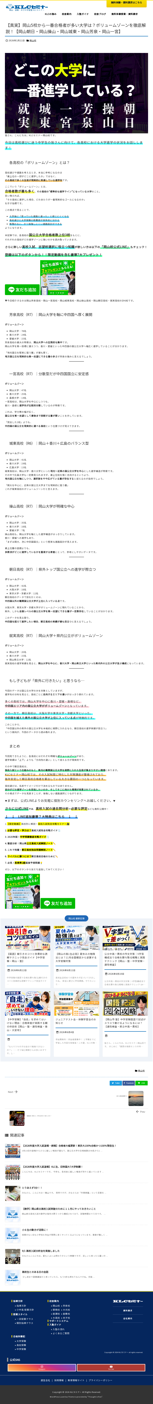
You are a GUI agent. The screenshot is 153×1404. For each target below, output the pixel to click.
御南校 (56, 1309)
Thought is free (95, 1396)
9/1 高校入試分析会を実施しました (41, 1251)
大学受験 (21, 1341)
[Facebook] (129, 1083)
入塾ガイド (55, 1324)
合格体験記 (19, 1336)
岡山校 (33, 40)
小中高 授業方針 (25, 1309)
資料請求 (128, 1310)
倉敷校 (66, 1313)
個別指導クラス (25, 1322)
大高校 (56, 1317)
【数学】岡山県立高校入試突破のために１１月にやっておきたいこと (59, 1209)
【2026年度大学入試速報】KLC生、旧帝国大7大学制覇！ (52, 1166)
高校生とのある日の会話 (35, 1272)
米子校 (66, 1317)
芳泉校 (66, 1305)
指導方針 (18, 1301)
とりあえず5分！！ (32, 1187)
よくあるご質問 (61, 1333)
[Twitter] (116, 1083)
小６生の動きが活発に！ (35, 1230)
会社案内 (128, 1318)
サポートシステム (58, 1321)
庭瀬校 (56, 1313)
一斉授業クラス (25, 1318)
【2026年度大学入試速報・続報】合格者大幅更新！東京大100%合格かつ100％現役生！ (69, 1145)
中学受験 (21, 1349)
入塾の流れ (59, 1329)
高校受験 (21, 1345)
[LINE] (141, 1083)
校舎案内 (54, 1301)
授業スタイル (20, 1314)
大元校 (66, 1309)
